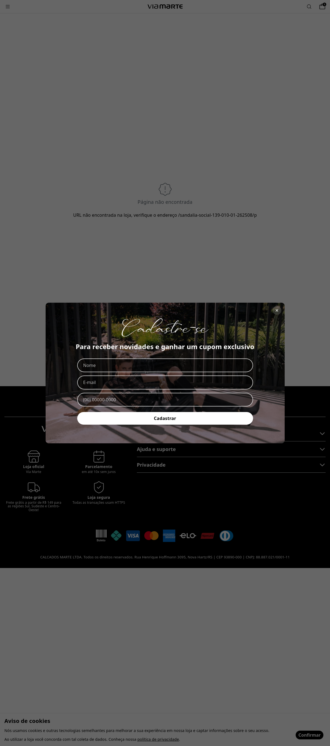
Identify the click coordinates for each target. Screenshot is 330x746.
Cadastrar (165, 418)
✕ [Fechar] (277, 310)
